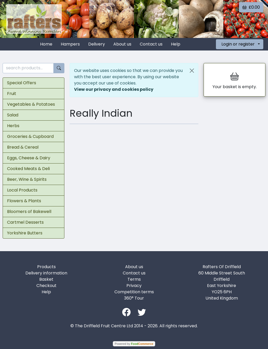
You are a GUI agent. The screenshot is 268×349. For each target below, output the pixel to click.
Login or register (238, 44)
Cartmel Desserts (25, 222)
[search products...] (28, 68)
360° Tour (134, 298)
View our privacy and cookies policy (113, 89)
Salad (12, 115)
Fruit (11, 94)
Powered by (134, 343)
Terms (134, 279)
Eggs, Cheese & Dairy (28, 158)
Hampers (70, 44)
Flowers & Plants (24, 201)
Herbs (13, 126)
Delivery (96, 44)
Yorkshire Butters (24, 233)
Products (46, 267)
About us (122, 44)
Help (175, 44)
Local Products (22, 190)
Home (46, 44)
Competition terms (134, 292)
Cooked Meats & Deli (28, 169)
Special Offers (21, 83)
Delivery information (46, 273)
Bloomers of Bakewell (29, 212)
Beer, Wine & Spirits (27, 179)
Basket (46, 279)
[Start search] (58, 68)
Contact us (151, 44)
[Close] (192, 70)
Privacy (134, 286)
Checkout (46, 286)
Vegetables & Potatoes (31, 104)
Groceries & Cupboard (30, 136)
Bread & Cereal (22, 147)
